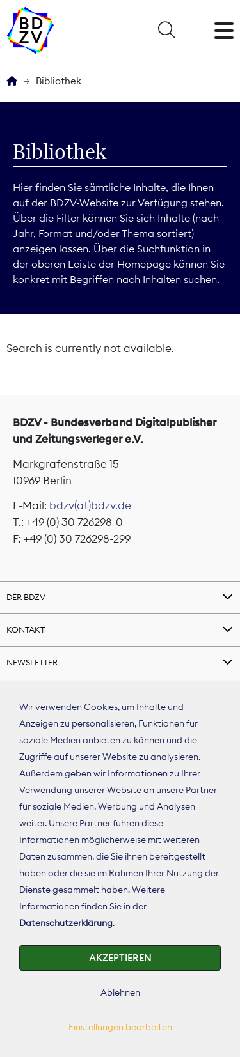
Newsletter (32, 662)
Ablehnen (120, 992)
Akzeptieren (120, 958)
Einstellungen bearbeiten (120, 1027)
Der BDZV (25, 597)
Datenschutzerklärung (66, 923)
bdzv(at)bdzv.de (90, 505)
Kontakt (25, 629)
